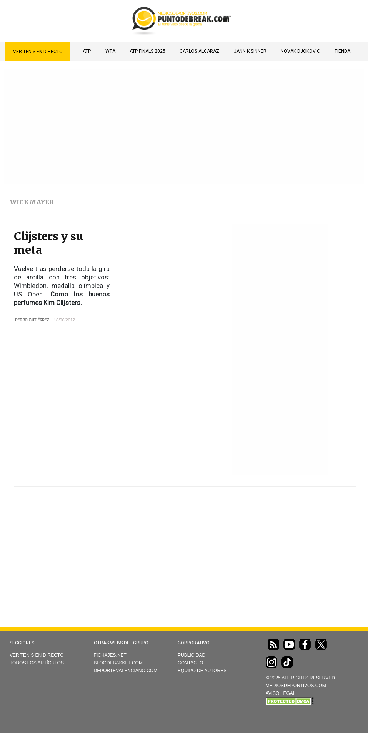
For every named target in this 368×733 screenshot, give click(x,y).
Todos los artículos (37, 663)
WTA (110, 51)
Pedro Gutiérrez (32, 320)
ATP (87, 51)
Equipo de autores (202, 670)
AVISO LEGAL (281, 693)
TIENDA (342, 51)
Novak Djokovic (300, 51)
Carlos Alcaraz (199, 51)
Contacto (190, 663)
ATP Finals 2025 (147, 51)
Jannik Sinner (250, 51)
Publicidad (191, 655)
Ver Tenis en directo (38, 51)
